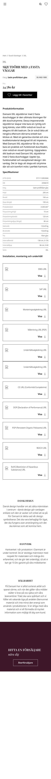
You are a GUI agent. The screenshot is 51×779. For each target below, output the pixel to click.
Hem (5, 55)
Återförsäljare (25, 662)
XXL (25, 55)
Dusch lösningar (15, 55)
